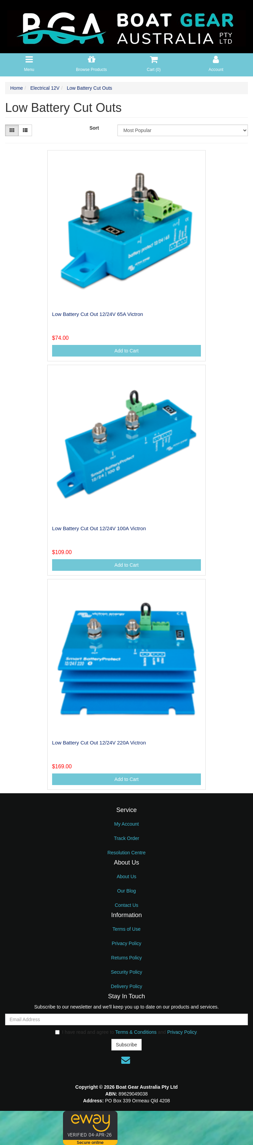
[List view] (25, 130)
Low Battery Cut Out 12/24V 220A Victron (99, 742)
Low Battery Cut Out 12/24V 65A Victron (97, 314)
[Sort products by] (182, 130)
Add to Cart (126, 350)
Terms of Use (126, 929)
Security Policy (126, 972)
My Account (126, 824)
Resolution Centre (126, 852)
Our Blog (126, 891)
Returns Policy (126, 957)
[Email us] (125, 1060)
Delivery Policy (126, 986)
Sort (94, 128)
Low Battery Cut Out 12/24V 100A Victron (99, 528)
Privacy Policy (126, 943)
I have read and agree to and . (126, 1032)
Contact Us (126, 905)
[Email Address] (126, 1019)
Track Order (126, 838)
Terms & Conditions (135, 1032)
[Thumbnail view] (12, 130)
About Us (127, 876)
